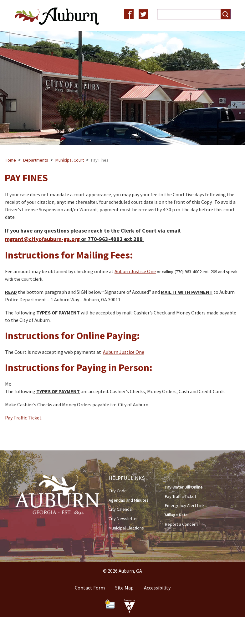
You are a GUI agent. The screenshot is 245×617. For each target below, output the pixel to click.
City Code (118, 491)
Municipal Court (69, 160)
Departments (35, 160)
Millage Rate (176, 515)
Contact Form (90, 587)
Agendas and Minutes (129, 500)
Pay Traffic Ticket (23, 417)
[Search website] (186, 14)
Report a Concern (181, 524)
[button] (225, 14)
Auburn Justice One (135, 271)
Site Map (124, 587)
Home (10, 160)
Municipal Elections (126, 528)
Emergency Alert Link (185, 505)
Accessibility (157, 587)
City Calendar (121, 509)
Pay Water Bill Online (184, 487)
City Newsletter (123, 518)
